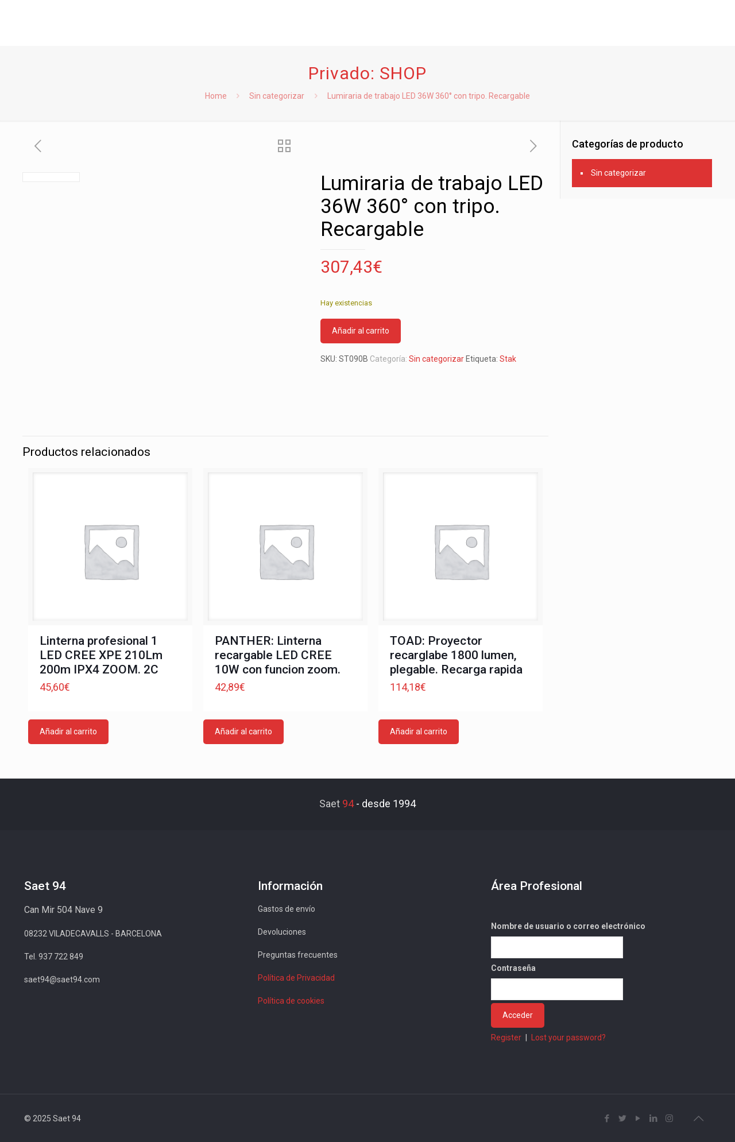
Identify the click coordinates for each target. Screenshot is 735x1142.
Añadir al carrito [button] (68, 731)
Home (216, 95)
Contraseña (513, 968)
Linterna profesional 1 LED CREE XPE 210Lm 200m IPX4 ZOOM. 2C (101, 655)
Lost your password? (568, 1037)
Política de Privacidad (296, 977)
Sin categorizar (276, 95)
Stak (508, 358)
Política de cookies (291, 1000)
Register (506, 1037)
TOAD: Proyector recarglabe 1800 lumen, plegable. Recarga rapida (456, 655)
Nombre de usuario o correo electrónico (568, 926)
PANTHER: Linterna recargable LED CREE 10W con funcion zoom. (278, 655)
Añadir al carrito (360, 330)
